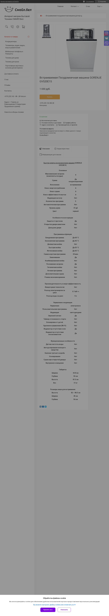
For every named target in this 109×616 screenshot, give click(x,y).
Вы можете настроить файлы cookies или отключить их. (53, 605)
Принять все (47, 610)
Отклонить (64, 610)
